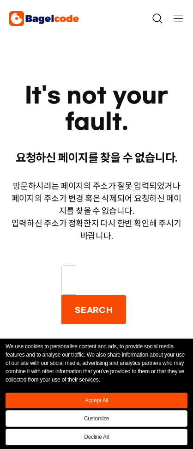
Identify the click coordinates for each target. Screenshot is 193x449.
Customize (96, 418)
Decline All (96, 437)
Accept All (96, 400)
